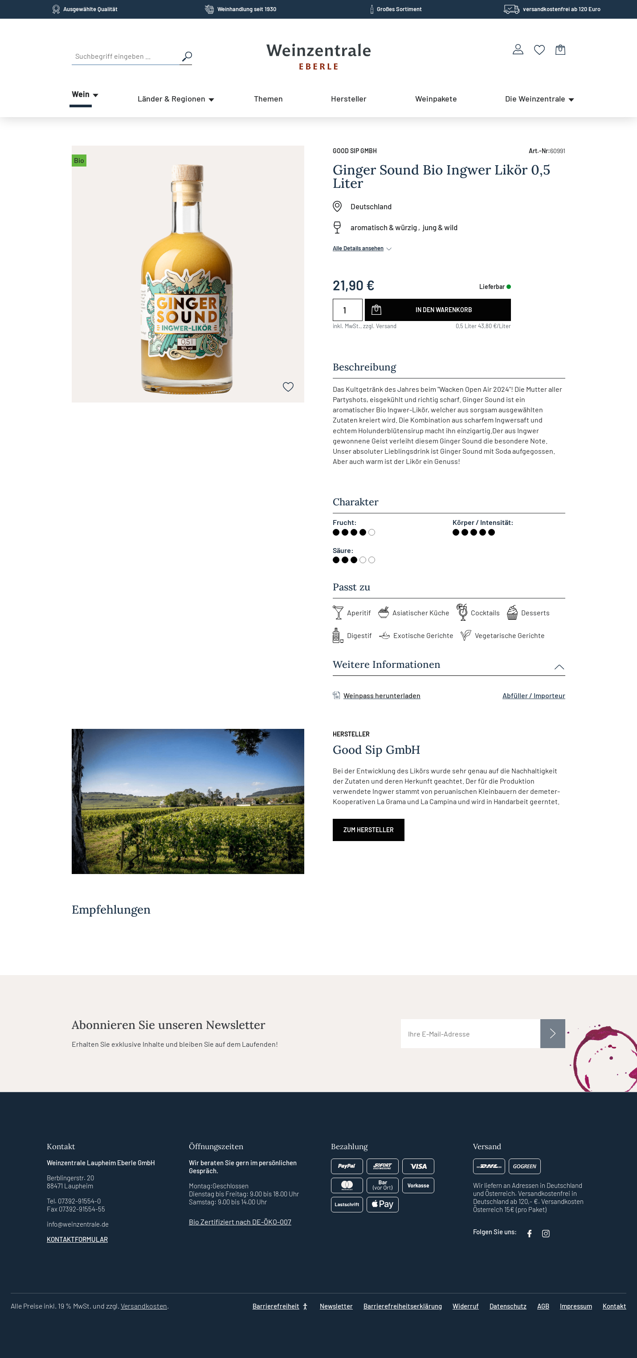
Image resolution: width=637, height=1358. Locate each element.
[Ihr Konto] (518, 49)
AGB (543, 1306)
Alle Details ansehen (363, 248)
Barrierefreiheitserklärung (402, 1306)
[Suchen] (186, 56)
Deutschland (371, 206)
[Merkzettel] (539, 49)
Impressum (576, 1306)
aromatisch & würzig (384, 227)
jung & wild (440, 227)
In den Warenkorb (444, 309)
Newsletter (336, 1306)
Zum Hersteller (368, 830)
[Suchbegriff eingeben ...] (126, 56)
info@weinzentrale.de (78, 1224)
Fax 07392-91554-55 (76, 1209)
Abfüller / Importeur (533, 695)
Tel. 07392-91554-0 (74, 1201)
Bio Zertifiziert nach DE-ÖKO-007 (240, 1221)
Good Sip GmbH (355, 151)
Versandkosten (144, 1305)
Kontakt (614, 1306)
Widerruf (466, 1306)
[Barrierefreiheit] (281, 1306)
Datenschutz (508, 1306)
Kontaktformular (77, 1239)
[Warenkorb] (560, 49)
